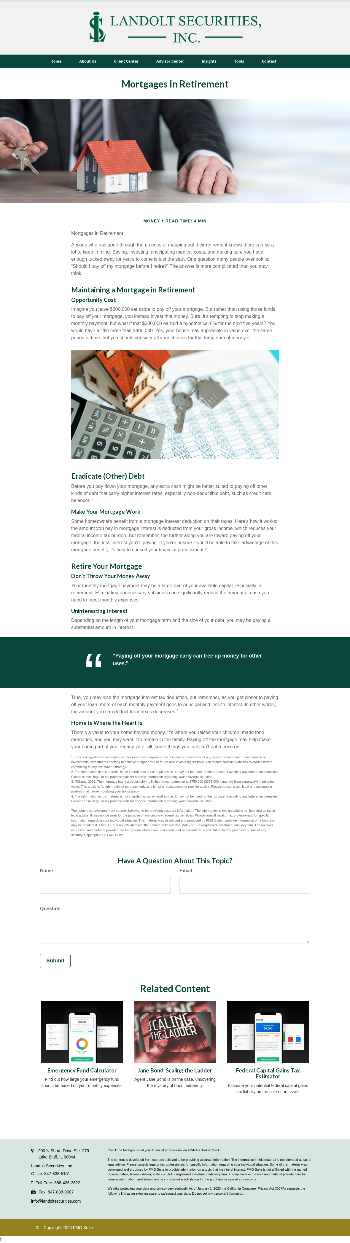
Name (46, 870)
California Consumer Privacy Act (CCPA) (256, 1188)
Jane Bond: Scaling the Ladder (175, 1070)
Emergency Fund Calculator (82, 1070)
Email (185, 870)
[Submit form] (55, 961)
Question (50, 908)
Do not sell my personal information (217, 1193)
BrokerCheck (210, 1150)
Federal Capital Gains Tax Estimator (268, 1073)
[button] (87, 61)
